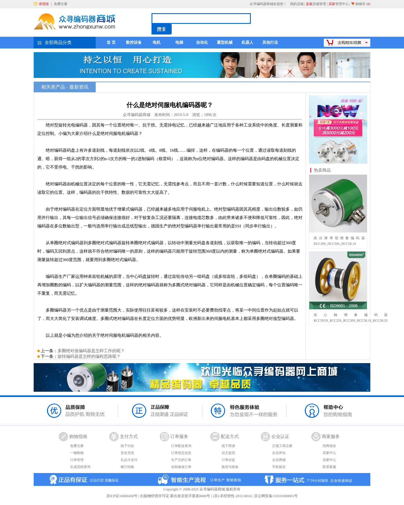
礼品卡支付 (129, 460)
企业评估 (279, 453)
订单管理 (77, 460)
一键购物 (77, 453)
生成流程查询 (80, 467)
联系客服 (329, 467)
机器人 (247, 42)
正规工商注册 (282, 446)
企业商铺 (279, 460)
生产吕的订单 (181, 460)
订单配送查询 (181, 446)
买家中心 (329, 453)
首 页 (111, 42)
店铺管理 (316, 4)
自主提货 (228, 453)
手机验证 (279, 467)
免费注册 (60, 4)
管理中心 (339, 4)
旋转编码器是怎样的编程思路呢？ (89, 356)
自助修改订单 (181, 467)
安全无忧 (127, 453)
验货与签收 (230, 467)
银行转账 (127, 467)
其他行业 (270, 42)
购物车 (360, 4)
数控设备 (134, 42)
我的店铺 (297, 4)
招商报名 (329, 446)
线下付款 (127, 446)
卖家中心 (329, 460)
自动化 (202, 42)
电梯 (179, 42)
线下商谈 (228, 446)
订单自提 (228, 460)
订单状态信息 (181, 453)
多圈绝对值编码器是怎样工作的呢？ (91, 351)
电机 (156, 42)
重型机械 (225, 42)
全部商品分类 (58, 42)
